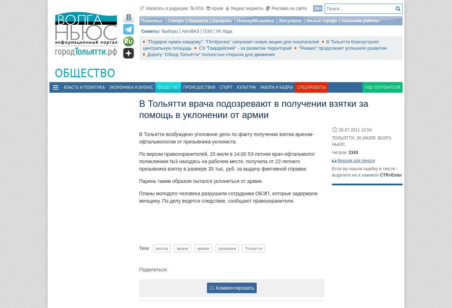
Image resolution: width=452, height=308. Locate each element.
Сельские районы (361, 20)
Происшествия (199, 87)
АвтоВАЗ (190, 31)
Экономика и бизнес (131, 87)
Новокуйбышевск (255, 20)
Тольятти (198, 20)
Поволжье (151, 20)
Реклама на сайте (286, 8)
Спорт (226, 87)
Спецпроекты (311, 87)
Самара (176, 20)
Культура (246, 87)
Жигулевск (290, 20)
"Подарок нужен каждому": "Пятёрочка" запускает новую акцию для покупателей (233, 41)
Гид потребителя (382, 87)
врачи (182, 248)
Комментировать (232, 288)
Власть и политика (84, 87)
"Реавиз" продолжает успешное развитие (343, 48)
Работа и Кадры (276, 87)
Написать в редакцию (163, 8)
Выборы (170, 31)
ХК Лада (224, 31)
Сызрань (222, 20)
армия (203, 248)
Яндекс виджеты (244, 8)
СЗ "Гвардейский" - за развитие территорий (246, 48)
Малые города (322, 20)
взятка (162, 248)
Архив (215, 8)
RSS (197, 8)
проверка (227, 248)
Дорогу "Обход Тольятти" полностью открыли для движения (211, 54)
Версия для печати (356, 160)
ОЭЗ (207, 31)
